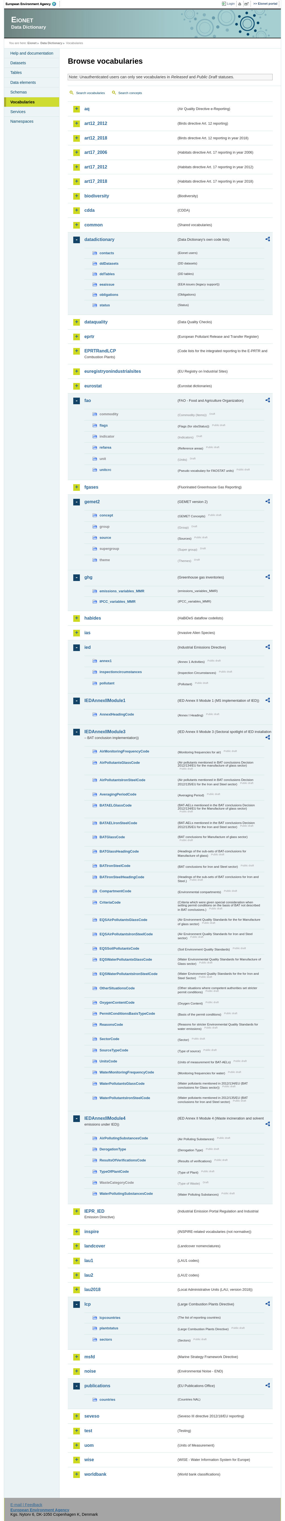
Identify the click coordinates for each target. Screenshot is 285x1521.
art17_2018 (95, 181)
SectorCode (109, 1039)
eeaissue (106, 284)
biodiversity (96, 196)
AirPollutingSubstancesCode (123, 1138)
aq (86, 108)
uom (89, 1445)
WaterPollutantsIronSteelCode (124, 1098)
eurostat (93, 386)
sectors (105, 1339)
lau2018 (92, 1289)
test (88, 1430)
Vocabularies (22, 102)
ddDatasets (108, 263)
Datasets (18, 63)
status (104, 305)
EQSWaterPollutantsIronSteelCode (128, 974)
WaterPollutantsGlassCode (122, 1083)
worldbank (95, 1474)
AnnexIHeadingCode (116, 714)
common (93, 225)
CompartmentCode (115, 891)
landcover (94, 1246)
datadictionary (99, 239)
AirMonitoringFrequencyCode (124, 751)
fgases (91, 487)
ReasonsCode (111, 1024)
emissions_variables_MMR (121, 591)
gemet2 (92, 501)
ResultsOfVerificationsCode (122, 1160)
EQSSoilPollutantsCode (119, 948)
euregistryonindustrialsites (112, 371)
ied (87, 647)
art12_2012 (95, 123)
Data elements (23, 82)
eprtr (89, 336)
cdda (89, 210)
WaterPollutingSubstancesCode (126, 1193)
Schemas (18, 92)
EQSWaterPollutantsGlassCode (125, 959)
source (105, 537)
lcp (87, 1304)
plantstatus (108, 1328)
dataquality (95, 322)
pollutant (106, 683)
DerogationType (112, 1149)
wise (89, 1459)
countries (107, 1399)
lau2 (88, 1275)
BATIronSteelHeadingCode (121, 877)
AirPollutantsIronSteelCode (122, 780)
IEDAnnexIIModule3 (104, 731)
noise (90, 1371)
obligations (108, 295)
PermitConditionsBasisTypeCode (127, 1013)
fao (87, 400)
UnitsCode (108, 1061)
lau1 (88, 1260)
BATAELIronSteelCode (118, 823)
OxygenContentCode (116, 1002)
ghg (88, 577)
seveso (91, 1416)
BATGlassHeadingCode (119, 851)
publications (97, 1385)
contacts (106, 253)
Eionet (32, 43)
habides (92, 618)
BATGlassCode (112, 837)
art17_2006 (95, 152)
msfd (89, 1356)
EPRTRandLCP (100, 351)
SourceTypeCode (113, 1050)
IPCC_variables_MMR (117, 601)
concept (106, 515)
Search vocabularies (90, 93)
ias (87, 632)
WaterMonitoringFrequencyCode (126, 1072)
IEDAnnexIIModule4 (104, 1118)
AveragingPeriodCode (117, 794)
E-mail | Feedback (26, 1505)
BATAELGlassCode (115, 805)
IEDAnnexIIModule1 (104, 700)
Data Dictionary (51, 43)
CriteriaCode (110, 902)
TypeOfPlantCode (114, 1171)
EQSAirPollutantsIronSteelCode (126, 934)
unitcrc (105, 470)
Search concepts (130, 93)
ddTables (107, 274)
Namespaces (21, 121)
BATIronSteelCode (114, 866)
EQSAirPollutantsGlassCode (123, 920)
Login (231, 3)
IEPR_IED (94, 1211)
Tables (16, 72)
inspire (91, 1231)
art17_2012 (95, 167)
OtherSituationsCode (117, 988)
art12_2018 (95, 138)
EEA (33, 4)
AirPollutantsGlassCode (119, 762)
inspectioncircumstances (120, 672)
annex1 (105, 661)
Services (17, 111)
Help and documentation (31, 53)
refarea (105, 447)
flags (103, 425)
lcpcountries (109, 1318)
